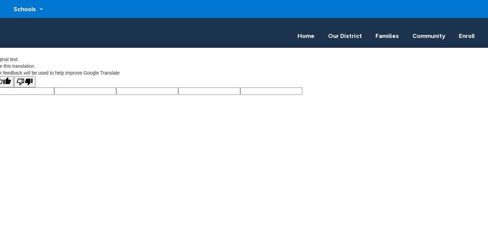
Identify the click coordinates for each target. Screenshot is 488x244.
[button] (28, 9)
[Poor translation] (25, 81)
